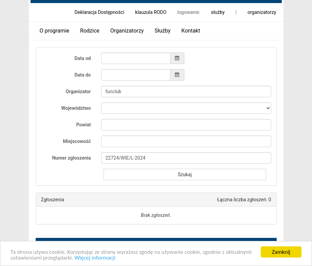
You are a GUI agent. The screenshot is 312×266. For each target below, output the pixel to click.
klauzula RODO (150, 12)
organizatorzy (261, 12)
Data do (82, 75)
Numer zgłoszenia (71, 158)
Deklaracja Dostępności (100, 12)
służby (217, 12)
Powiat (83, 124)
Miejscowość (77, 141)
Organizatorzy (127, 30)
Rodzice (89, 30)
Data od (82, 58)
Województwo (76, 108)
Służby (162, 30)
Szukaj (185, 174)
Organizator (78, 91)
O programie (55, 30)
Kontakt (190, 30)
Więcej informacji (94, 258)
